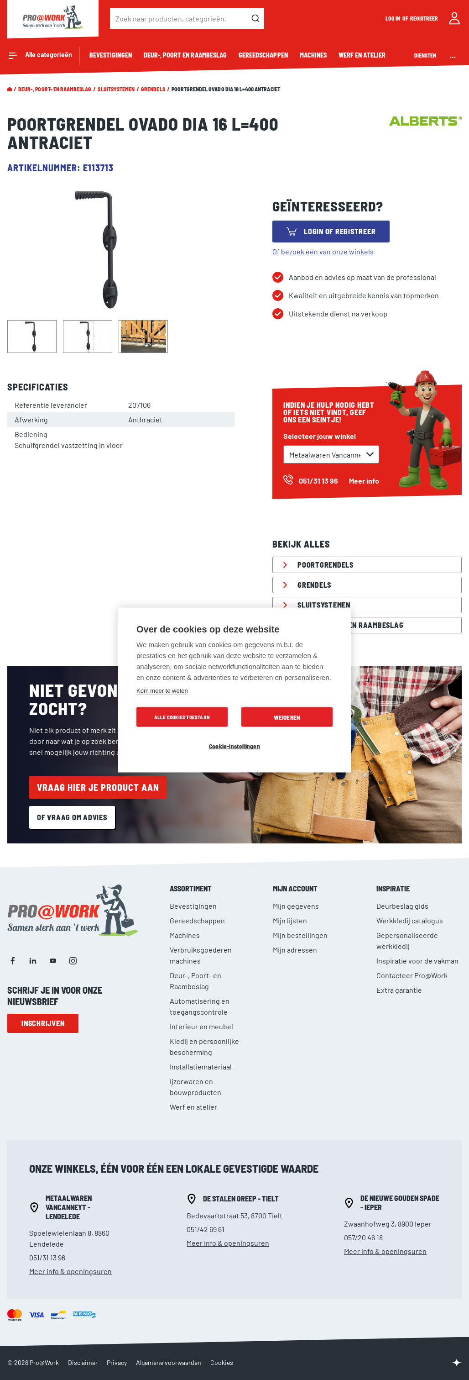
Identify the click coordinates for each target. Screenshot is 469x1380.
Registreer (424, 18)
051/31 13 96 (47, 1257)
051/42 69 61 (205, 1229)
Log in (393, 18)
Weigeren (287, 717)
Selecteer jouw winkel (319, 436)
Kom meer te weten (162, 690)
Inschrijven (42, 1023)
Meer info (364, 480)
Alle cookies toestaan (182, 717)
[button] (31, 336)
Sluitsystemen (116, 89)
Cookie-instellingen (234, 746)
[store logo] (53, 18)
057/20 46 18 (363, 1237)
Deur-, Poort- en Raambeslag (54, 89)
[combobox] (187, 18)
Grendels (153, 89)
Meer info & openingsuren (70, 1271)
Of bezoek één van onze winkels (323, 251)
